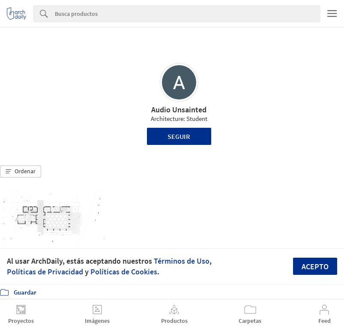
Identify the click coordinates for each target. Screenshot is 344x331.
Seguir (179, 136)
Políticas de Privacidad (45, 272)
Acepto (315, 266)
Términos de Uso (181, 261)
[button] (20, 172)
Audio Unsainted (178, 109)
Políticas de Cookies (123, 272)
